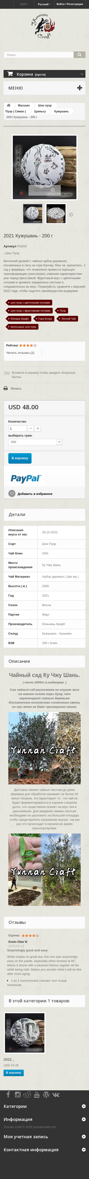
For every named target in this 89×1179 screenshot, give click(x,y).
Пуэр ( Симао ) (15, 111)
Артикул (10, 246)
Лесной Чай (68, 318)
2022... (9, 1059)
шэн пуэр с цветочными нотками (30, 302)
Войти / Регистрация (69, 4)
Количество (17, 421)
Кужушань (61, 111)
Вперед (71, 214)
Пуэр (63, 310)
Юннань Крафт (20, 318)
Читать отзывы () (20, 353)
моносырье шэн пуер (23, 326)
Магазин (24, 105)
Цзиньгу (40, 111)
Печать (16, 388)
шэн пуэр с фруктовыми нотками (30, 310)
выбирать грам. (20, 435)
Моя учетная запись (26, 1136)
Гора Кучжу (45, 318)
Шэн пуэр (45, 105)
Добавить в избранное (34, 494)
